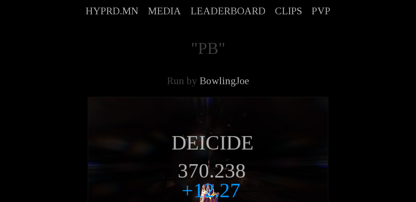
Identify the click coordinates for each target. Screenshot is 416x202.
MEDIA (164, 11)
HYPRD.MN (112, 11)
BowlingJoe (224, 80)
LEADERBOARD (228, 11)
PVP (321, 11)
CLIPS (288, 11)
